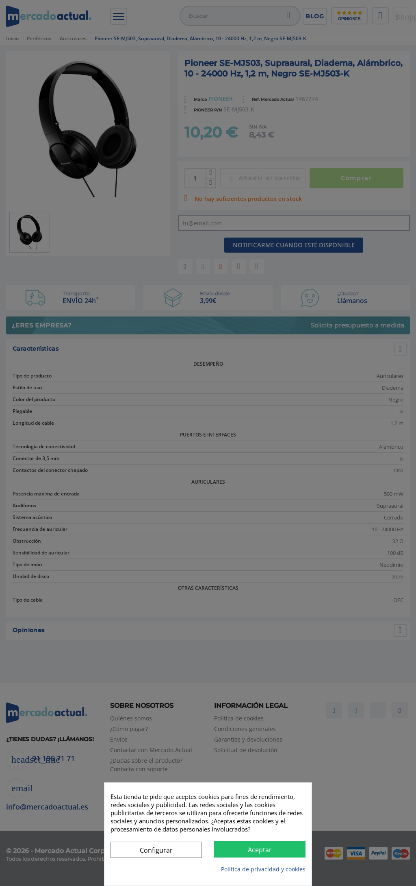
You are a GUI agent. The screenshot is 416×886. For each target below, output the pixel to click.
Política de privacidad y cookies (263, 869)
